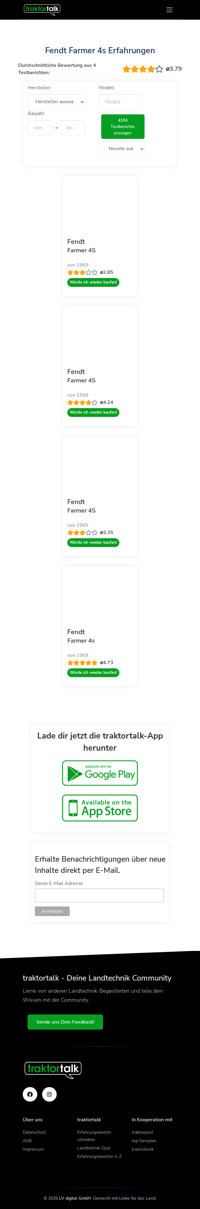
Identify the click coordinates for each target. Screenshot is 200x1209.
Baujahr (36, 113)
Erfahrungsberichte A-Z (99, 1156)
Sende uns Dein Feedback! (65, 1022)
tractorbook (143, 1149)
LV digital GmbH (75, 1198)
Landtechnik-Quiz (93, 1148)
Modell (106, 87)
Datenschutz (34, 1132)
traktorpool (142, 1132)
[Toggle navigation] (169, 10)
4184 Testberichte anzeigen (123, 126)
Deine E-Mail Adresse (59, 883)
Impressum (33, 1149)
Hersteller (39, 87)
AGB (27, 1141)
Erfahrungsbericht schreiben (94, 1135)
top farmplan (144, 1141)
